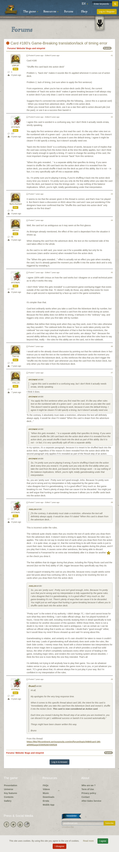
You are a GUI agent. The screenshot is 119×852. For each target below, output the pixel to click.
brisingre (15, 127)
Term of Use (88, 789)
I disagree (59, 846)
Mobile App (48, 805)
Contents (8, 797)
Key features (10, 793)
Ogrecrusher (15, 204)
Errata (46, 801)
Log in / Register (107, 11)
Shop (84, 11)
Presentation (10, 785)
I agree (102, 841)
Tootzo (15, 356)
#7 (112, 373)
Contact (86, 797)
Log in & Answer (59, 762)
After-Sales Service (91, 801)
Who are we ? (88, 785)
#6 (112, 346)
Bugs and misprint (35, 48)
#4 (112, 220)
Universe (8, 789)
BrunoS (31, 686)
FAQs (45, 785)
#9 (112, 679)
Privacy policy (89, 793)
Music (46, 793)
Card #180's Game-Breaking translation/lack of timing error (56, 43)
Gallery (7, 801)
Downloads (48, 797)
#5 (112, 272)
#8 (112, 502)
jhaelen (15, 383)
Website (21, 48)
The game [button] (30, 11)
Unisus (15, 230)
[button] (85, 4)
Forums (68, 11)
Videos (46, 789)
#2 (112, 117)
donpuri (15, 65)
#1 (112, 55)
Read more (88, 841)
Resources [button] (50, 11)
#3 (112, 194)
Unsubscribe (68, 827)
